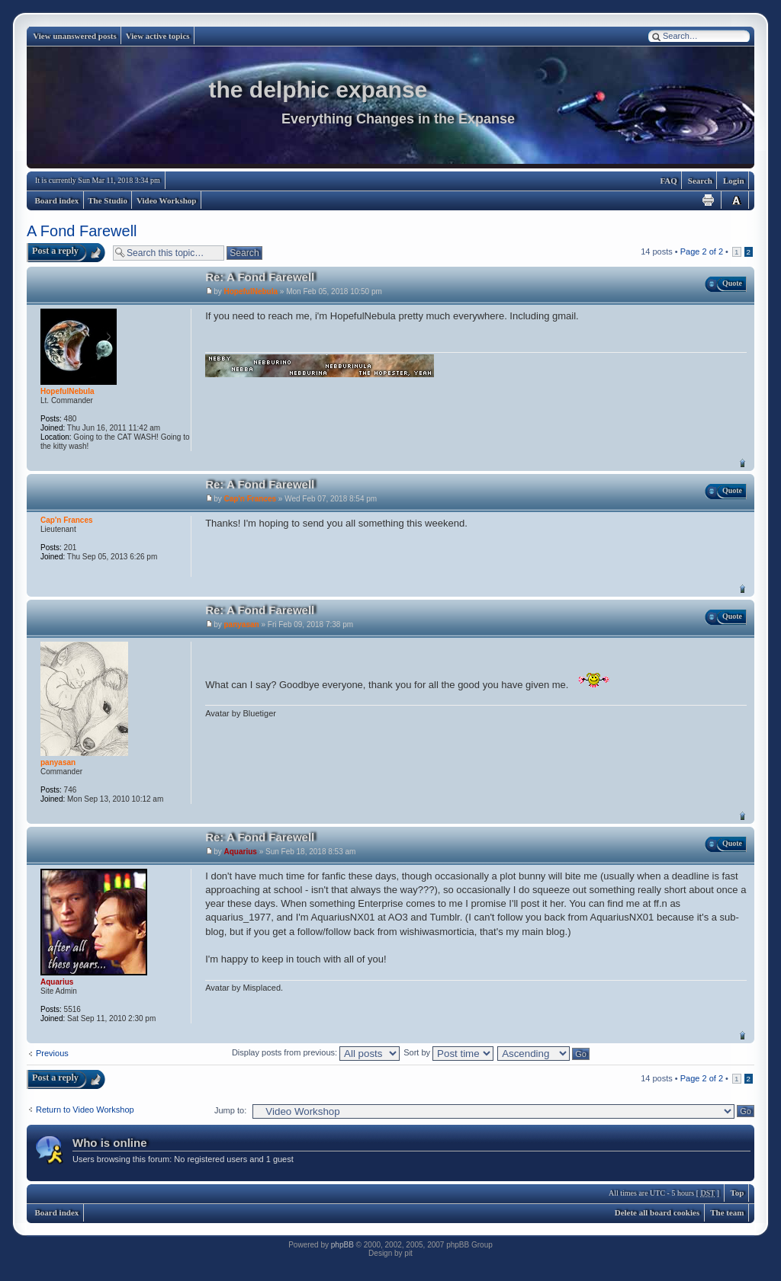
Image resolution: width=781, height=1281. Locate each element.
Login (733, 180)
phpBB (342, 1245)
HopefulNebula (251, 291)
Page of (701, 251)
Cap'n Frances (250, 499)
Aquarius (240, 851)
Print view (709, 200)
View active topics (158, 35)
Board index (57, 200)
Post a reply (55, 250)
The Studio (107, 200)
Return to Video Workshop (85, 1109)
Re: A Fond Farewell (259, 277)
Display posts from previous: (316, 1052)
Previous (52, 1053)
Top (742, 463)
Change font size (736, 200)
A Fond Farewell (82, 231)
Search (700, 180)
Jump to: (230, 1110)
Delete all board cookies (657, 1212)
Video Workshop (167, 200)
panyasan (241, 624)
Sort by (448, 1052)
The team (727, 1212)
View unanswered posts (74, 35)
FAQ (668, 180)
